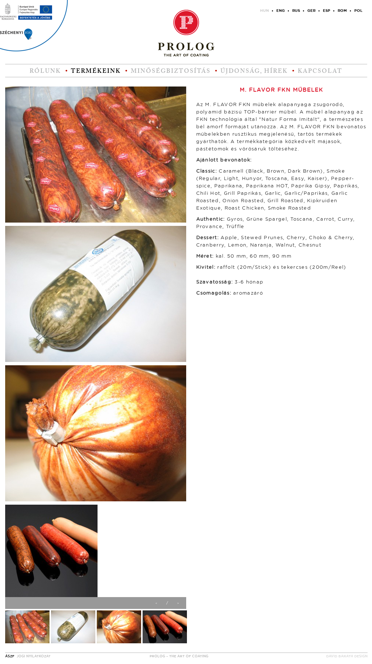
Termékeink (96, 71)
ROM (342, 11)
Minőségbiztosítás (171, 71)
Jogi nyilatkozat (34, 656)
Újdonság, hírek (254, 71)
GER (311, 11)
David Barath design (347, 656)
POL (358, 11)
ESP (326, 11)
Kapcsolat (320, 71)
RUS (296, 11)
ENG (280, 11)
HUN (264, 11)
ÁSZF (9, 656)
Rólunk (45, 71)
